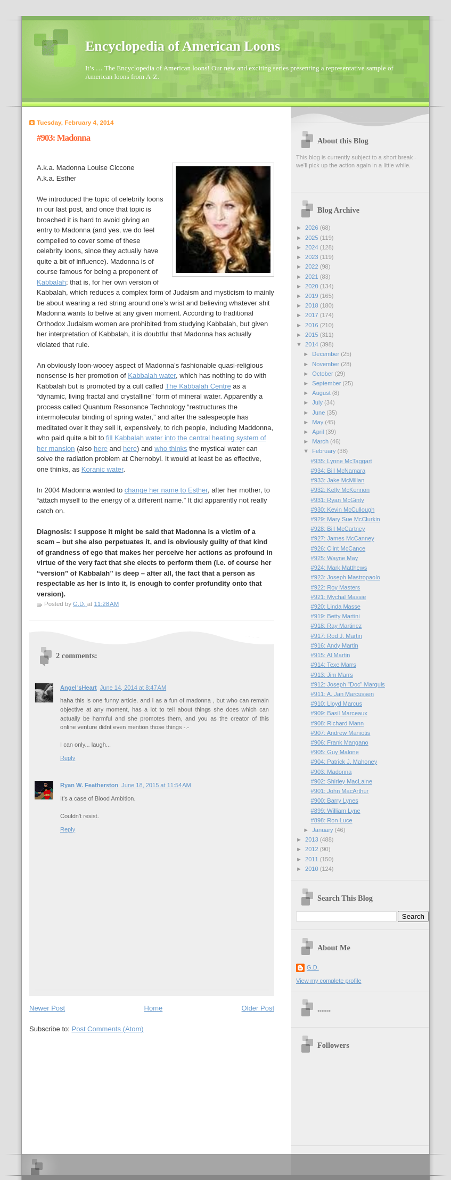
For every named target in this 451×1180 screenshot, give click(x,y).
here (101, 448)
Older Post (258, 1008)
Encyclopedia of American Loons (182, 46)
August (322, 393)
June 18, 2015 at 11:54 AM (156, 785)
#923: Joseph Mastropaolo (345, 577)
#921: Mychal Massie (338, 597)
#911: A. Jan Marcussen (342, 694)
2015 (312, 335)
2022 (312, 266)
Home (153, 1008)
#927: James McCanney (342, 538)
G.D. (313, 967)
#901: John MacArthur (340, 791)
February (324, 451)
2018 (312, 305)
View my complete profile (329, 980)
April (318, 432)
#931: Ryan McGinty (337, 500)
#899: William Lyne (335, 810)
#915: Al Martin (330, 655)
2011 (312, 859)
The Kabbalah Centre (198, 386)
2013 (312, 839)
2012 (312, 849)
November (326, 364)
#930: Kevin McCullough (343, 509)
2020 (312, 286)
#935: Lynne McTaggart (341, 461)
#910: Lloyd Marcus (336, 703)
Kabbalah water (152, 375)
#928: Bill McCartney (338, 529)
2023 (312, 257)
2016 (312, 325)
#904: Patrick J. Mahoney (344, 761)
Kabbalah (51, 282)
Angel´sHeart (78, 687)
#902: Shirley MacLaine (341, 781)
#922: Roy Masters (335, 587)
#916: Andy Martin (334, 645)
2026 (312, 227)
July (318, 402)
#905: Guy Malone (335, 752)
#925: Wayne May (334, 558)
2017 (312, 315)
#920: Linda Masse (335, 606)
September (327, 383)
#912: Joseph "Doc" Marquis (348, 684)
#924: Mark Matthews (339, 567)
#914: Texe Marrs (333, 664)
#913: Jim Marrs (332, 675)
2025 (312, 238)
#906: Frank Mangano (339, 742)
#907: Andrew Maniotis (341, 733)
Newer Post (47, 1008)
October (323, 373)
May (318, 422)
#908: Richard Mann (337, 723)
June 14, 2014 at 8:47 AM (133, 687)
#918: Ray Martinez (336, 626)
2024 (312, 247)
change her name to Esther (166, 490)
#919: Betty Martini (335, 616)
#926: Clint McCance (338, 548)
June (319, 412)
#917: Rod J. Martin (336, 636)
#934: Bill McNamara (338, 470)
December (326, 354)
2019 (312, 296)
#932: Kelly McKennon (340, 490)
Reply (67, 758)
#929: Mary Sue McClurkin (345, 519)
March (321, 441)
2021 (312, 276)
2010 (312, 869)
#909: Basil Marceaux (339, 713)
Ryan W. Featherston (89, 785)
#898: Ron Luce (331, 820)
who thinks (170, 448)
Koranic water (102, 469)
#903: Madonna (331, 772)
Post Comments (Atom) (108, 1029)
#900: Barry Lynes (334, 800)
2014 (312, 344)
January (323, 830)
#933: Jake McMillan (338, 480)
